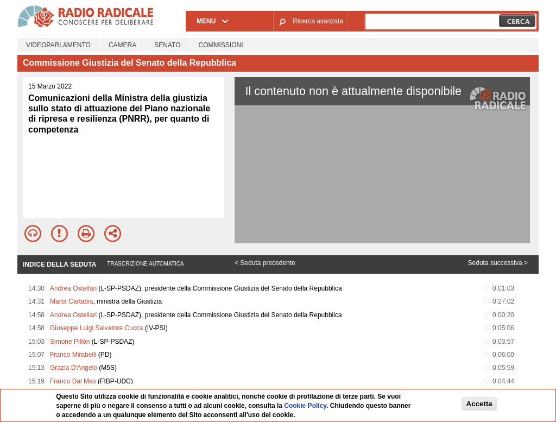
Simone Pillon (70, 341)
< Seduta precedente (265, 263)
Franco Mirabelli (73, 354)
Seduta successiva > (498, 263)
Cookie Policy (305, 406)
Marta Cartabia (71, 301)
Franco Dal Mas (73, 381)
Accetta (479, 404)
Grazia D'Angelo (73, 367)
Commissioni (221, 45)
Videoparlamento (58, 45)
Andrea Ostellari (73, 288)
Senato (167, 45)
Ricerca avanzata (318, 21)
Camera (122, 45)
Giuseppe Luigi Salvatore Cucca (96, 328)
